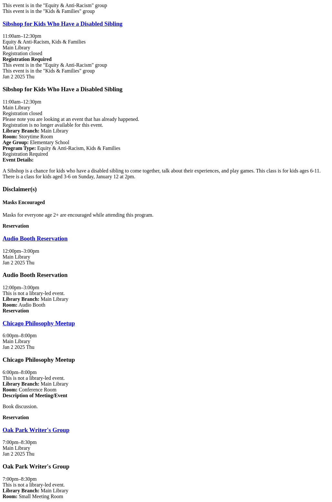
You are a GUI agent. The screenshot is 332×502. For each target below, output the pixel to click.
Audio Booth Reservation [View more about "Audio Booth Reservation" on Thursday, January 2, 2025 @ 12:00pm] (35, 238)
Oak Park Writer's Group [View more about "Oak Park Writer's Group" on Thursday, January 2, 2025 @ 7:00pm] (36, 430)
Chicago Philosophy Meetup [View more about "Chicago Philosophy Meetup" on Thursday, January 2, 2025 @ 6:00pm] (39, 323)
